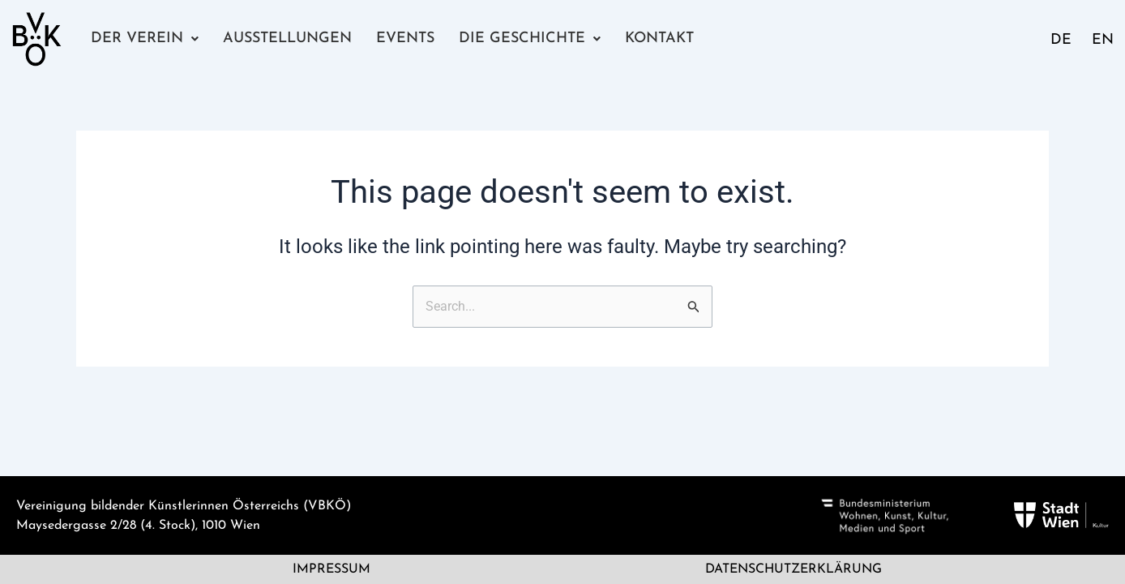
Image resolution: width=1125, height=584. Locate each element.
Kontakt (655, 38)
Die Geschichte (527, 38)
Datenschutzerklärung (793, 569)
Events (404, 38)
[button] (144, 39)
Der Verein (144, 38)
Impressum (331, 569)
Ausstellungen (286, 38)
